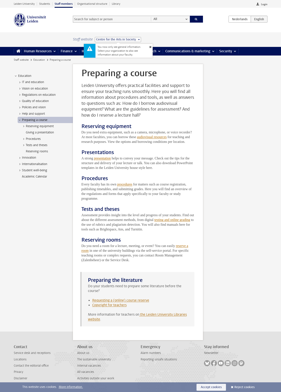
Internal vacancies (89, 366)
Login (264, 4)
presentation (102, 158)
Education (39, 60)
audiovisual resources (152, 137)
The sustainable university (94, 359)
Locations (20, 359)
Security (225, 51)
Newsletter (211, 353)
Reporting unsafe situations (159, 359)
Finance (67, 51)
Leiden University (24, 4)
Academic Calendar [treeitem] (34, 176)
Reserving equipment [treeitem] (38, 126)
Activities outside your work (95, 378)
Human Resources (38, 51)
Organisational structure (92, 4)
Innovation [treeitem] (27, 158)
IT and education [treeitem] (31, 82)
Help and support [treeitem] (31, 114)
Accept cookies (211, 387)
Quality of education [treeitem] (33, 101)
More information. (71, 387)
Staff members (64, 4)
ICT (84, 51)
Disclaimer (20, 378)
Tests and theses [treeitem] (34, 145)
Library (116, 4)
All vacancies (85, 372)
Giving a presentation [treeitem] (40, 132)
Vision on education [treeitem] (33, 88)
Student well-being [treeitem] (32, 170)
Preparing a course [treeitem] (33, 120)
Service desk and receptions (32, 353)
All (155, 19)
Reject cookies (244, 387)
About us (83, 353)
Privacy (18, 372)
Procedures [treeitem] (31, 139)
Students (44, 4)
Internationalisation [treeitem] (32, 164)
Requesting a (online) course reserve (120, 300)
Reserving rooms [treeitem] (37, 151)
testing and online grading (172, 220)
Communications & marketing (187, 51)
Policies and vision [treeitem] (32, 107)
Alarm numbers (151, 353)
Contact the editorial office (31, 366)
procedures (124, 184)
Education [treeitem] (22, 76)
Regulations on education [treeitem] (37, 95)
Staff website (21, 60)
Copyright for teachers (109, 305)
